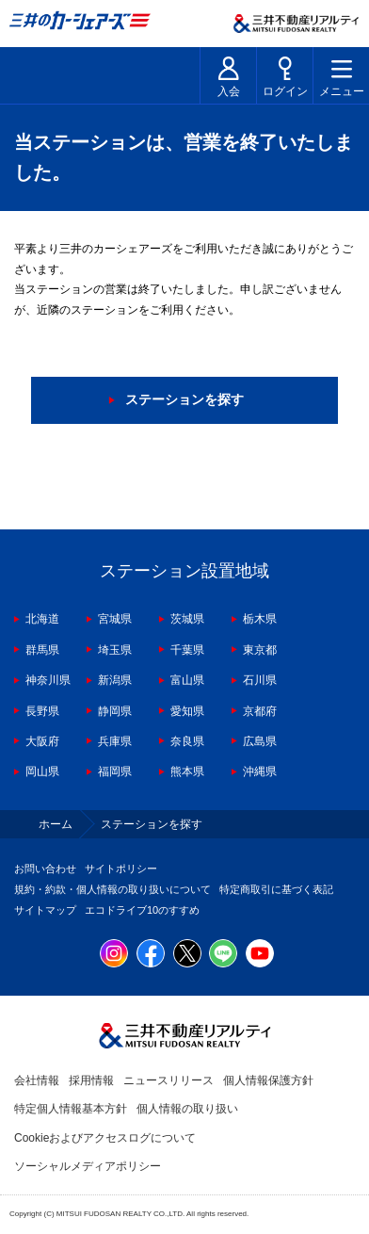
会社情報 (36, 1080)
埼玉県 (115, 650)
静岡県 (115, 711)
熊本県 (187, 771)
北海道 (42, 618)
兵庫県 (115, 741)
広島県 (260, 741)
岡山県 (42, 771)
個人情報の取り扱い (187, 1108)
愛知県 (187, 711)
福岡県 (115, 771)
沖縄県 (260, 771)
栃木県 (260, 618)
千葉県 (187, 650)
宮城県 (115, 618)
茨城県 (187, 618)
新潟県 (115, 680)
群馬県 (42, 650)
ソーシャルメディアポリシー (87, 1166)
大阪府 (42, 741)
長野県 (42, 711)
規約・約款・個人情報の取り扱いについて (112, 889)
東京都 (260, 650)
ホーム (55, 824)
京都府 (260, 711)
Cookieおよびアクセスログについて (105, 1138)
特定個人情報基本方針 (70, 1108)
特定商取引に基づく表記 (276, 889)
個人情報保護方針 (268, 1080)
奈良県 (187, 741)
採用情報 (91, 1080)
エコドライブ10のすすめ (142, 910)
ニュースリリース (168, 1080)
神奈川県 (48, 680)
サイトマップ (45, 910)
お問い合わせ (45, 868)
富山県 (187, 680)
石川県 (260, 680)
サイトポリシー (121, 868)
